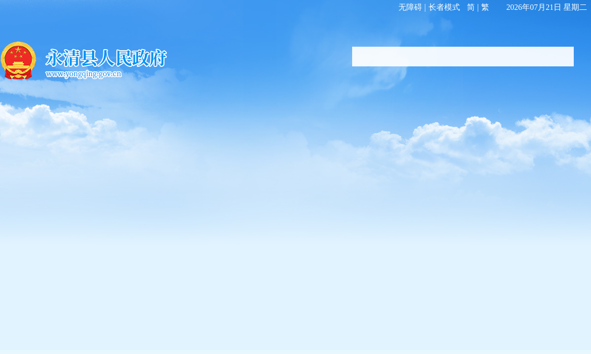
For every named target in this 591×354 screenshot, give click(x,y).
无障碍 (410, 7)
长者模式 (444, 7)
